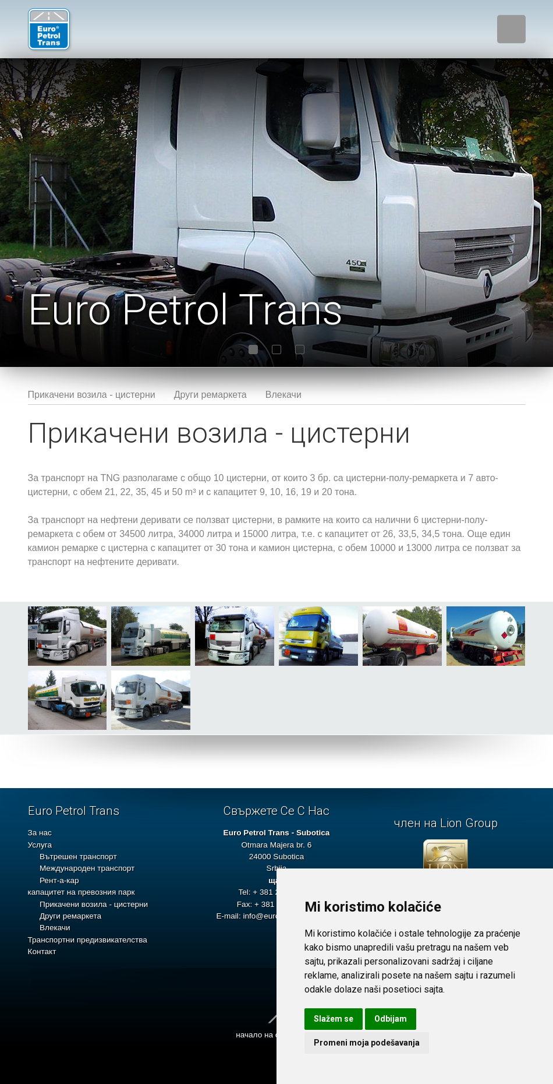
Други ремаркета (210, 395)
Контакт (42, 951)
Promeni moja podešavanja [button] (367, 1042)
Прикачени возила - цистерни (91, 395)
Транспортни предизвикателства (87, 939)
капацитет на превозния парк (81, 892)
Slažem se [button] (333, 1018)
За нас (40, 832)
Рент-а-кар (59, 880)
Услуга (40, 845)
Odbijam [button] (390, 1018)
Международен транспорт (87, 868)
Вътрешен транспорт (78, 856)
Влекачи (283, 395)
